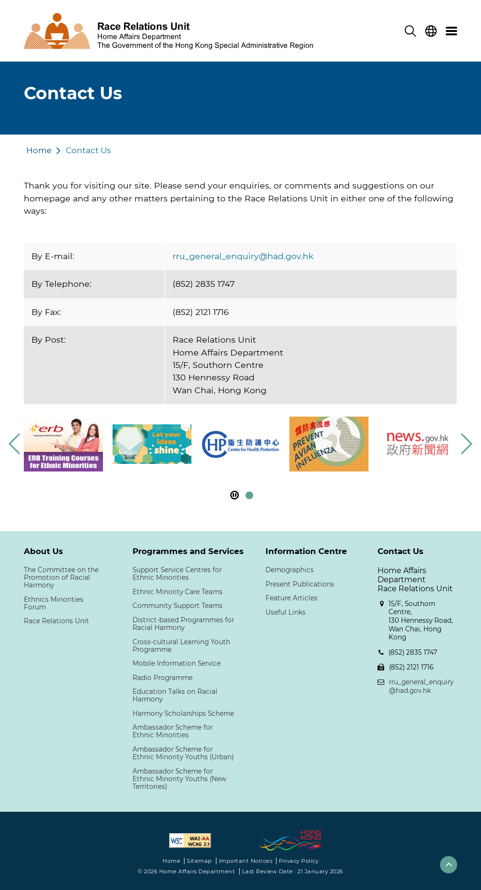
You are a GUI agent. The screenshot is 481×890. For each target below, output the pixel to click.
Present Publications (300, 584)
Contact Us (88, 150)
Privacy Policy (298, 861)
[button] (466, 443)
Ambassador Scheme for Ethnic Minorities (173, 731)
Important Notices (246, 861)
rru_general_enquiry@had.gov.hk (243, 256)
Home (38, 150)
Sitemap (199, 861)
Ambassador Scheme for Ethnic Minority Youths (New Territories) (179, 778)
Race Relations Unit (56, 621)
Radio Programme (163, 677)
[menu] (451, 31)
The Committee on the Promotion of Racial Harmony (61, 577)
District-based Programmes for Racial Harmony (183, 623)
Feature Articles (291, 598)
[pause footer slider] (234, 495)
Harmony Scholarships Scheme (183, 713)
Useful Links (286, 612)
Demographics (290, 570)
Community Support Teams (178, 605)
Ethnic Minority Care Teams (178, 592)
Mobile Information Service (177, 663)
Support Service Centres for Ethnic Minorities (177, 573)
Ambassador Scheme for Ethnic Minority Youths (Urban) (183, 753)
